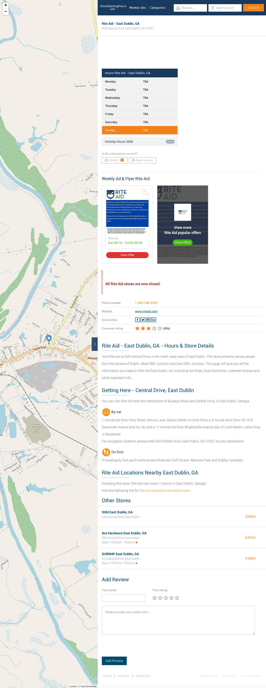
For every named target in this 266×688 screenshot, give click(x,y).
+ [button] (5, 5)
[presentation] (133, 648)
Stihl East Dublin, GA (117, 512)
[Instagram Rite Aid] (148, 320)
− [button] (5, 12)
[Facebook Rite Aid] (137, 320)
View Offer (127, 255)
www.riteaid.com (146, 311)
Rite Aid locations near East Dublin (165, 490)
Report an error (142, 160)
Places (107, 676)
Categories (157, 8)
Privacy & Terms (251, 676)
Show (170, 141)
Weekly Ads (137, 8)
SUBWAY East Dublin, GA (120, 554)
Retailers (123, 676)
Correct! (114, 160)
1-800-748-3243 (146, 302)
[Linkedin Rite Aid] (153, 320)
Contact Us (229, 676)
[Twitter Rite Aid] (142, 320)
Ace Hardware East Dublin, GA (124, 533)
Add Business (208, 676)
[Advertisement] (182, 55)
